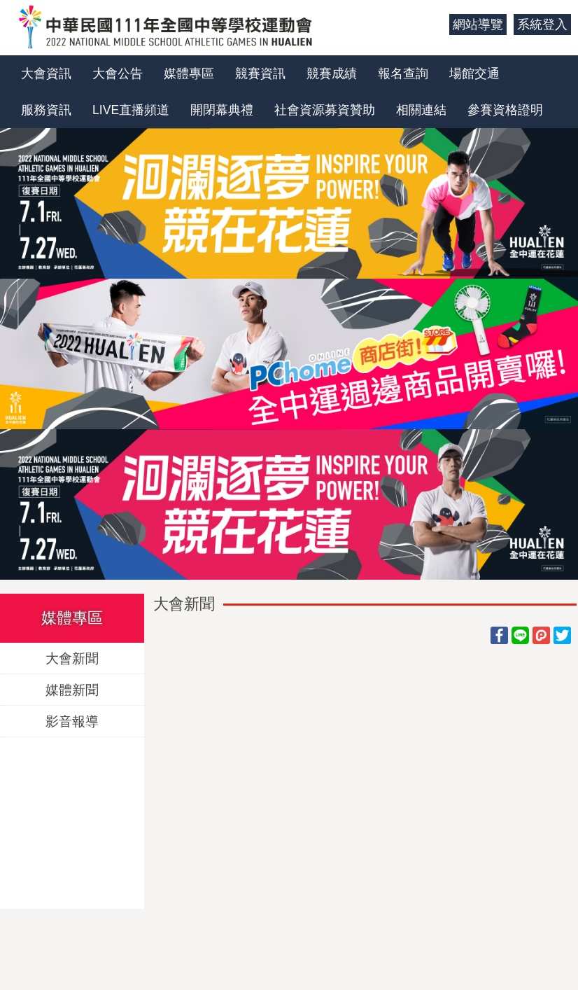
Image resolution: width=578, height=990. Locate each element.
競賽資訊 (260, 74)
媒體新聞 (72, 689)
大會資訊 (46, 74)
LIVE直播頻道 (130, 110)
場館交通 (474, 74)
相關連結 (421, 110)
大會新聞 (72, 657)
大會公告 (117, 74)
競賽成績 (331, 74)
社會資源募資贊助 (324, 110)
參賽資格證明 (505, 110)
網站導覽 (478, 25)
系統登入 (542, 25)
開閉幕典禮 (221, 110)
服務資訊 (46, 110)
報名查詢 (403, 74)
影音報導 (72, 720)
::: (433, 25)
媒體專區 (189, 74)
